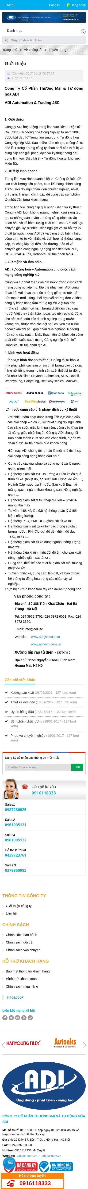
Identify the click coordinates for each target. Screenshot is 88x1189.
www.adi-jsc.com (43, 637)
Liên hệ (11, 913)
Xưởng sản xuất (22, 692)
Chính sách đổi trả (19, 942)
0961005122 (15, 840)
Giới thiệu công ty (19, 906)
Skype (79, 807)
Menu (11, 5)
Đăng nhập (78, 5)
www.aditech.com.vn (46, 644)
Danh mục (14, 30)
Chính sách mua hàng (22, 986)
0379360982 (15, 870)
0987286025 (15, 809)
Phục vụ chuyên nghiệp (28, 735)
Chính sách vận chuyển (23, 950)
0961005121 (15, 824)
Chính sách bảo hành (21, 935)
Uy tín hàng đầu (22, 712)
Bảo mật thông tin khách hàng (28, 971)
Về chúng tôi (33, 50)
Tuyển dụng (57, 50)
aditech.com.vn (27, 1155)
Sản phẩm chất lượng (26, 721)
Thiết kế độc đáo (23, 702)
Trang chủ (9, 50)
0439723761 (15, 855)
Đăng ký (54, 5)
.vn (58, 637)
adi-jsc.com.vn (51, 1155)
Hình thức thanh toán (21, 979)
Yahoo (71, 807)
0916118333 (44, 793)
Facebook (15, 997)
